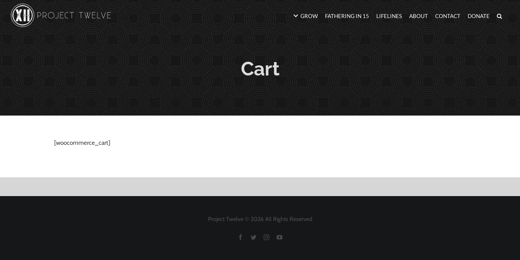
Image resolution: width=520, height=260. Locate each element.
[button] (506, 15)
